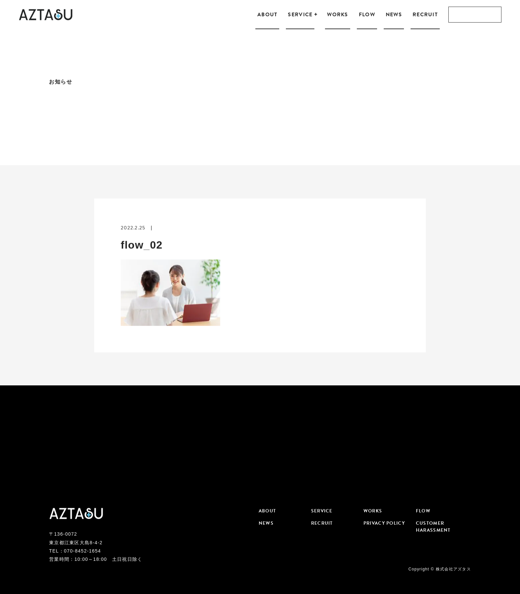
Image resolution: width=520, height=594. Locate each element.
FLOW (367, 15)
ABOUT (267, 15)
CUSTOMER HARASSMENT (433, 527)
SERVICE (300, 15)
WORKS (337, 15)
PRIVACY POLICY (384, 523)
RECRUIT (425, 15)
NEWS (394, 15)
